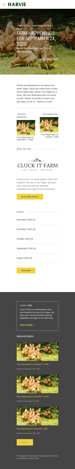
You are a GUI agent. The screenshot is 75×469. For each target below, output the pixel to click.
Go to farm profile (30, 197)
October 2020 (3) (25, 239)
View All (24, 442)
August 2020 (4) (24, 258)
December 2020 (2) (26, 219)
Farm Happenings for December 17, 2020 (32, 364)
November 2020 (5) (26, 229)
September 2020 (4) (26, 248)
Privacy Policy (34, 458)
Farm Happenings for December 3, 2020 (32, 429)
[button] (26, 270)
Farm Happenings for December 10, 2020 (32, 397)
